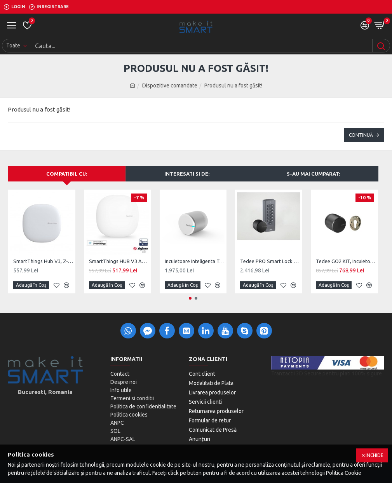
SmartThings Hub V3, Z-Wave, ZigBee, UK (43, 261)
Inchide (374, 455)
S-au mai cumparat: (313, 173)
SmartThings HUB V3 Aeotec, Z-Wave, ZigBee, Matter (119, 261)
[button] (190, 298)
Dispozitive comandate (169, 85)
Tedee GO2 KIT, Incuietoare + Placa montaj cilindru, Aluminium (346, 261)
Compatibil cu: (66, 173)
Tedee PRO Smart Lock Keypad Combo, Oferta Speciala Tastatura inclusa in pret (270, 261)
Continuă (361, 135)
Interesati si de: (186, 173)
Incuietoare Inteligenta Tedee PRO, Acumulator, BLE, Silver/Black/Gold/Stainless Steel (195, 261)
